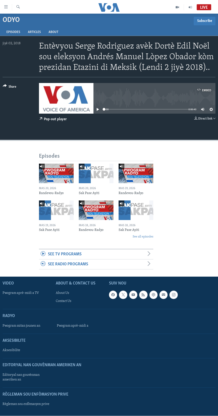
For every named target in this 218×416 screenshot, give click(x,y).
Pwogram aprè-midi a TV (21, 293)
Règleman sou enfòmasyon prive (26, 404)
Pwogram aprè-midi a (72, 325)
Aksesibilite (11, 350)
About (53, 32)
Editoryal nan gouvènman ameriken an (21, 377)
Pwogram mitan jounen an (21, 325)
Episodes (13, 32)
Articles (34, 32)
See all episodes (143, 236)
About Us (62, 293)
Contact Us (63, 301)
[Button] (9, 87)
